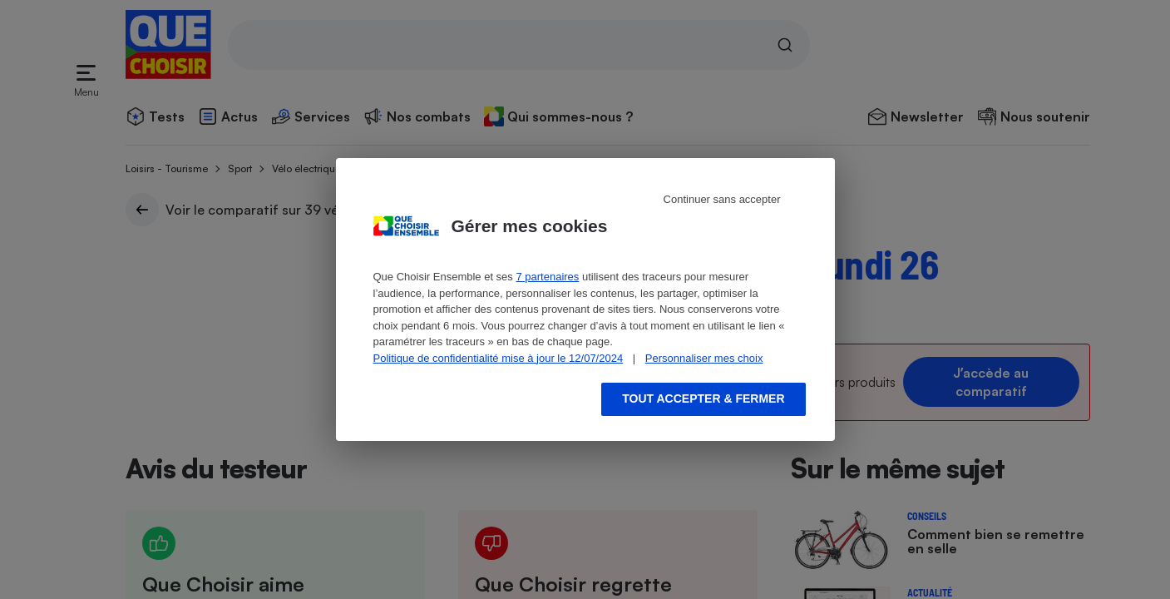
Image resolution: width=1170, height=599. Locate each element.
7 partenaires (547, 276)
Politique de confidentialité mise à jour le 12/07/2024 (498, 358)
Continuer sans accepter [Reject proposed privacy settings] (722, 199)
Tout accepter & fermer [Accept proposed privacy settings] (703, 398)
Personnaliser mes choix (704, 358)
